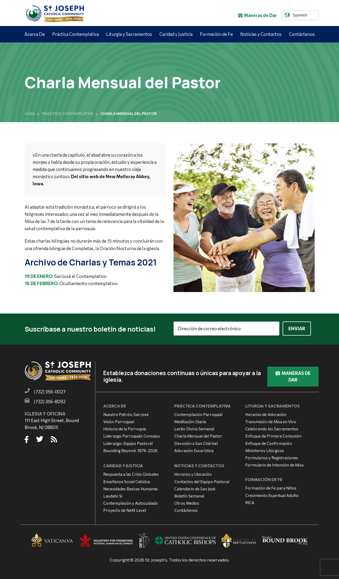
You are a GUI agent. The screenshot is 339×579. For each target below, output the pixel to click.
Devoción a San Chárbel (196, 442)
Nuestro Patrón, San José (126, 413)
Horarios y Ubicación (193, 473)
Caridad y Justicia (176, 34)
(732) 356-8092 (49, 400)
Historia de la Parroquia (124, 428)
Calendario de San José (194, 487)
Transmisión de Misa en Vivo (270, 420)
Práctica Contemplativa (75, 34)
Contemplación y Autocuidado (130, 502)
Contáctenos (302, 34)
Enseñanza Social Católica (126, 480)
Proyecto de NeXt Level (124, 509)
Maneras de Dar (257, 15)
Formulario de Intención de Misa (274, 464)
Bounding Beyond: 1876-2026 (130, 449)
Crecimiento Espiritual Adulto (271, 494)
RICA (249, 501)
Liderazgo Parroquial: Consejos (131, 435)
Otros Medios (186, 502)
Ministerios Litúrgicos (264, 449)
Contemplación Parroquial (198, 413)
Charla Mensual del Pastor (198, 435)
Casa (30, 113)
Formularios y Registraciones (271, 456)
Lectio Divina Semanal (194, 428)
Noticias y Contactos (261, 34)
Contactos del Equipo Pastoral (201, 480)
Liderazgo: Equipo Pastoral (128, 442)
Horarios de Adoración (265, 413)
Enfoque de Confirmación (268, 442)
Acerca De (34, 34)
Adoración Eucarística (193, 449)
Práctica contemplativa (67, 113)
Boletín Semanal (189, 494)
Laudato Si (112, 494)
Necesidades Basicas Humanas (130, 487)
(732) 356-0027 (50, 390)
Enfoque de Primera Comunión (273, 435)
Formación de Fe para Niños (270, 487)
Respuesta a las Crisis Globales (131, 473)
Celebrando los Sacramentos (271, 428)
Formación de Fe (216, 34)
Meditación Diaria (190, 420)
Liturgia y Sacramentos (129, 34)
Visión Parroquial (118, 420)
